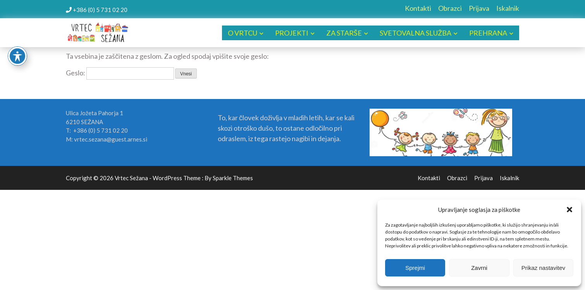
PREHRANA (488, 33)
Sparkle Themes (233, 177)
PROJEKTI (291, 33)
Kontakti (418, 8)
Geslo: (120, 72)
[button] (569, 209)
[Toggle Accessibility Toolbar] (17, 56)
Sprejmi (415, 267)
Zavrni (479, 267)
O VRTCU (242, 33)
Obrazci (450, 8)
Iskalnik (507, 8)
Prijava (479, 8)
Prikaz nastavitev (543, 267)
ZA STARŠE (344, 33)
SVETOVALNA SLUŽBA (415, 33)
